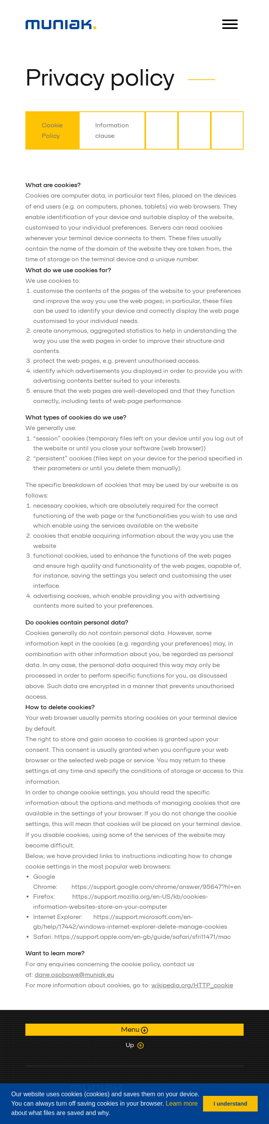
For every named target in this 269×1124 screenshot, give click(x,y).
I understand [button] (230, 1104)
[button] (113, 1114)
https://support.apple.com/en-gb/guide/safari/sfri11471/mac (142, 936)
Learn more (182, 1103)
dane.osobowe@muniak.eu (74, 974)
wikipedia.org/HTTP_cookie (192, 985)
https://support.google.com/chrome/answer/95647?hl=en (156, 886)
